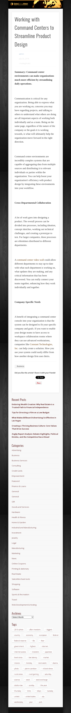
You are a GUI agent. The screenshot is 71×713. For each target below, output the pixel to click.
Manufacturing (18, 548)
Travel (14, 599)
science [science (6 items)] (17, 680)
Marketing (16, 553)
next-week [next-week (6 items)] (42, 663)
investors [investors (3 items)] (35, 652)
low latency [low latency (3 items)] (33, 657)
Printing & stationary (20, 568)
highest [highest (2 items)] (33, 646)
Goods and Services (20, 507)
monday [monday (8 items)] (29, 663)
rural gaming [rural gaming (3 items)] (34, 674)
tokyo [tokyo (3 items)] (39, 691)
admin (21, 54)
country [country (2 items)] (17, 635)
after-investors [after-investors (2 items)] (34, 629)
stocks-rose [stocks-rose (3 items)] (18, 685)
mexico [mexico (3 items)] (17, 663)
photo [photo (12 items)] (16, 668)
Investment (16, 532)
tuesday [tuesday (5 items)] (50, 691)
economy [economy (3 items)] (29, 635)
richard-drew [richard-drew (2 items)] (48, 668)
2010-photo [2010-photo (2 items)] (18, 629)
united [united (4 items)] (16, 696)
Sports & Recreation (20, 594)
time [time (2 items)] (29, 691)
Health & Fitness (19, 517)
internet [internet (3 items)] (45, 646)
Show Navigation (52, 25)
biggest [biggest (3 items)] (49, 629)
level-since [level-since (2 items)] (18, 657)
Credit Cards (17, 471)
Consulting (16, 465)
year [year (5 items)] (31, 702)
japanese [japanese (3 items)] (48, 652)
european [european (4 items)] (43, 635)
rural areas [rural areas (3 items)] (18, 674)
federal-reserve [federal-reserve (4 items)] (20, 641)
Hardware (16, 512)
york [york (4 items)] (40, 702)
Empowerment (18, 476)
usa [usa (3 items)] (43, 696)
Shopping (16, 584)
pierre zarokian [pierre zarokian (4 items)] (31, 668)
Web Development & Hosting (24, 604)
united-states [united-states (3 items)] (31, 696)
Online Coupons (19, 563)
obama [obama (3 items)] (55, 663)
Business (20, 366)
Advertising (16, 450)
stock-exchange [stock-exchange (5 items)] (42, 680)
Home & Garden (19, 522)
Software (15, 589)
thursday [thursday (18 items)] (17, 691)
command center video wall (30, 259)
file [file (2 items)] (34, 641)
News (14, 558)
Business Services (19, 460)
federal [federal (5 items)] (55, 635)
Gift (13, 501)
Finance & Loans (19, 486)
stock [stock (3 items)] (28, 680)
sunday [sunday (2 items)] (31, 685)
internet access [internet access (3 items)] (20, 652)
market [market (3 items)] (46, 657)
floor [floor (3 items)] (42, 641)
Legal (14, 543)
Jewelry (15, 538)
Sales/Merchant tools (21, 579)
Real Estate (16, 574)
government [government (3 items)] (19, 646)
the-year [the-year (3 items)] (43, 685)
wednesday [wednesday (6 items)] (18, 702)
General (15, 491)
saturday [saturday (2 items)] (48, 674)
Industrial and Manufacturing (24, 527)
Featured (16, 481)
